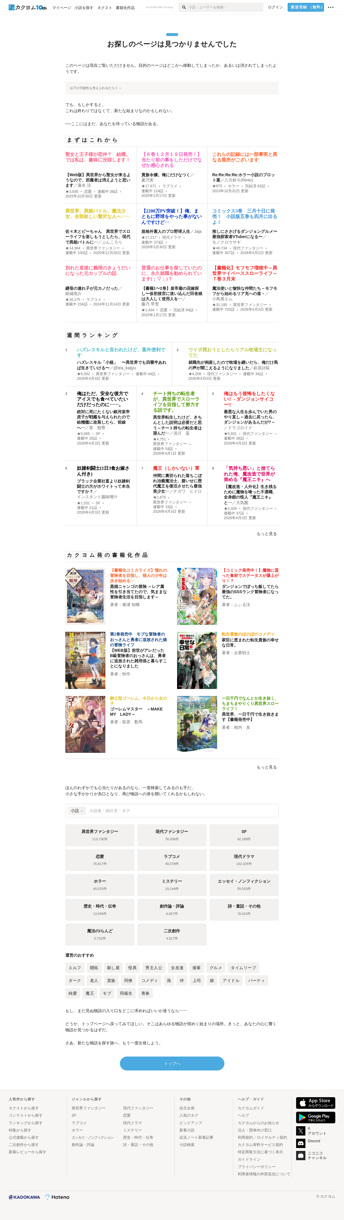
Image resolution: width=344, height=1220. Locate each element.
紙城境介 (73, 293)
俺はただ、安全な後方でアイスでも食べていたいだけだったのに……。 (102, 399)
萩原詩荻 (261, 368)
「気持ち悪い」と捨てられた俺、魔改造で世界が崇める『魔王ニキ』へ (249, 474)
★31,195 (219, 305)
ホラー (233, 186)
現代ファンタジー (248, 248)
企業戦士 (242, 652)
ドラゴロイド (240, 427)
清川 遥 (181, 433)
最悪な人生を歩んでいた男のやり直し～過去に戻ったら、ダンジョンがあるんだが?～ (250, 416)
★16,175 (72, 300)
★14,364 (72, 248)
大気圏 (242, 502)
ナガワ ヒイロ (187, 491)
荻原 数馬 (132, 721)
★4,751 (159, 439)
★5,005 (83, 434)
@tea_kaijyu (125, 368)
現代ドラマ (171, 237)
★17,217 (148, 237)
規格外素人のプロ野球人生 (165, 231)
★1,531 (83, 503)
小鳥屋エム (222, 298)
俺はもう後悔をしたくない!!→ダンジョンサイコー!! (249, 399)
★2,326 (230, 509)
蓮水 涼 (84, 185)
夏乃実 (147, 180)
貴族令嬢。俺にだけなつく (165, 174)
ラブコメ (169, 186)
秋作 (126, 674)
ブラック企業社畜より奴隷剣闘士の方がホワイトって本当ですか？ (103, 486)
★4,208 (194, 374)
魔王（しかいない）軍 (176, 468)
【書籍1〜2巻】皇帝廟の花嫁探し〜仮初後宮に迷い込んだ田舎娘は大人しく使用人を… (171, 293)
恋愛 (88, 192)
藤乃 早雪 (150, 304)
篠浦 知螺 (131, 604)
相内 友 (242, 727)
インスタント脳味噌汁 (97, 496)
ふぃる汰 (242, 604)
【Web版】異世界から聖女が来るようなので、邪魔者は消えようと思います (98, 180)
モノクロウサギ (226, 242)
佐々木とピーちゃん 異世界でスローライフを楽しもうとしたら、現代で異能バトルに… (97, 236)
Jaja (198, 231)
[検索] (184, 7)
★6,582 (83, 374)
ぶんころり (112, 242)
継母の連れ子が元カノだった (91, 288)
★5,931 (230, 434)
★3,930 (71, 192)
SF (98, 434)
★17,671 (148, 186)
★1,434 (147, 310)
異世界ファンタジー (103, 248)
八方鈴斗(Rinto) (238, 180)
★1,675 (159, 497)
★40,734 (219, 248)
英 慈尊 (97, 427)
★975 (217, 186)
